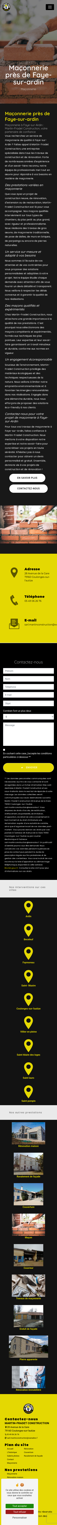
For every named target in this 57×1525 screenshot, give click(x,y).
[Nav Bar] (50, 7)
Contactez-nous (28, 484)
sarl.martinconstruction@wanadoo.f (21, 1438)
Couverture (28, 1452)
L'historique (12, 1452)
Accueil (10, 1449)
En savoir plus (27, 473)
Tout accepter (19, 1506)
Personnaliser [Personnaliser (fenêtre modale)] (19, 1517)
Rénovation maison (15, 1477)
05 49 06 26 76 (33, 601)
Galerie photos (13, 1456)
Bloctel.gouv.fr (11, 863)
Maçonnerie (12, 1463)
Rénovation (28, 1449)
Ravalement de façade (33, 1456)
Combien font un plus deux (17, 706)
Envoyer (31, 763)
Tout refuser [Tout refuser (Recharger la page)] (19, 1512)
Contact (10, 1459)
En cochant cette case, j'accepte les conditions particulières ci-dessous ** (27, 751)
